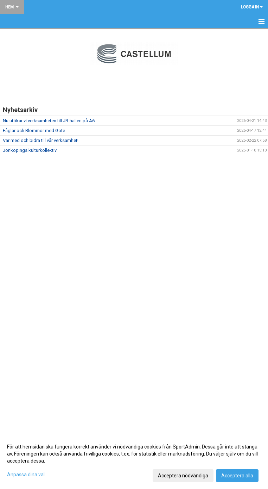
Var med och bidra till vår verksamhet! (40, 140)
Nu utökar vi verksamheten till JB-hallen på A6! (49, 120)
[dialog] (134, 461)
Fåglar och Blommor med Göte (34, 130)
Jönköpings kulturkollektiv (30, 150)
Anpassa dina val (26, 474)
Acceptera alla (237, 475)
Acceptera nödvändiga (183, 475)
